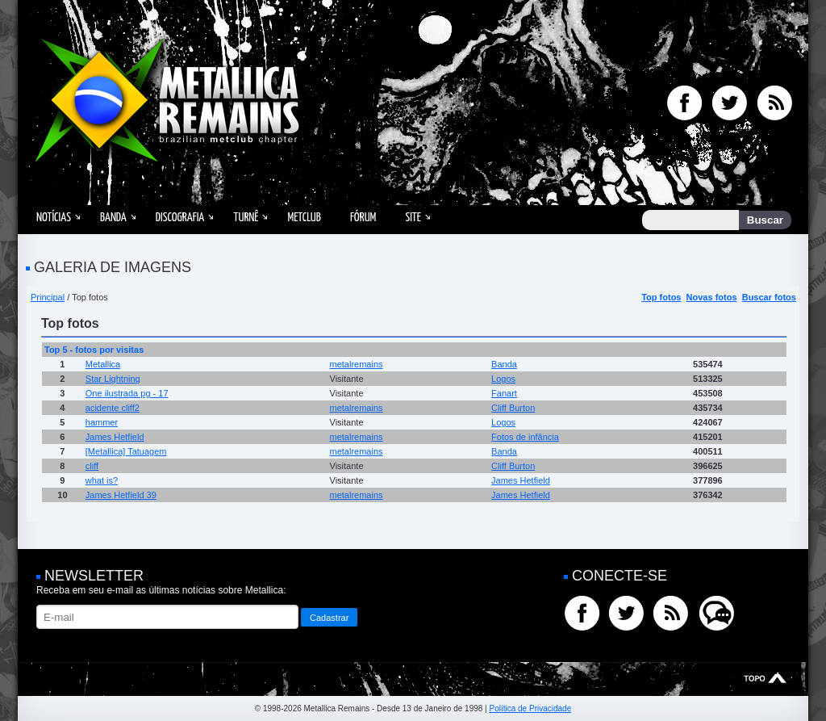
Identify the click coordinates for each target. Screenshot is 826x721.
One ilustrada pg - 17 (127, 393)
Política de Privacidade (530, 708)
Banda (113, 218)
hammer (102, 422)
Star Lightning (113, 379)
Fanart (504, 393)
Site (413, 218)
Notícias (53, 218)
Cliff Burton (513, 408)
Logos (503, 379)
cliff (92, 466)
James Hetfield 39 (121, 495)
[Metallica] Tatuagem (126, 451)
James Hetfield (115, 437)
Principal (48, 297)
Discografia (180, 218)
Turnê (245, 218)
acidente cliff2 (113, 408)
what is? (102, 480)
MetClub (303, 218)
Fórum (363, 218)
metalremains (356, 364)
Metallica (103, 364)
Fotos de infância (525, 437)
